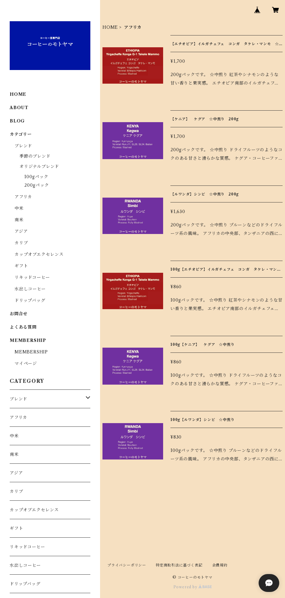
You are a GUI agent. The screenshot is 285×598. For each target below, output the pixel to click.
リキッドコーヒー (32, 277)
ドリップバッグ (30, 300)
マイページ (26, 363)
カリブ (21, 243)
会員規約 (220, 565)
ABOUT (19, 107)
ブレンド (23, 146)
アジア (21, 231)
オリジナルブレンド (39, 166)
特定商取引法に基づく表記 (179, 565)
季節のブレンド (35, 156)
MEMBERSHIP (31, 352)
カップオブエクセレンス (39, 254)
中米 (19, 208)
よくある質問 (23, 327)
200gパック (36, 185)
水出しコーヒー (30, 289)
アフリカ (23, 196)
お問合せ (19, 313)
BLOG (17, 121)
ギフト (21, 266)
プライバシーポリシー (126, 565)
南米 (19, 219)
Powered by (192, 587)
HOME (110, 27)
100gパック (36, 176)
